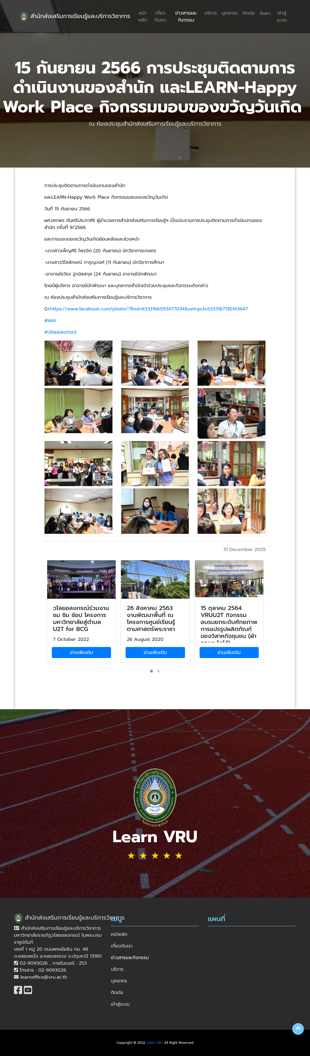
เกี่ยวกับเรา (160, 17)
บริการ (210, 13)
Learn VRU (155, 1042)
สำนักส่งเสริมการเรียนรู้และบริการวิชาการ (75, 17)
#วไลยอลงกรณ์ (60, 332)
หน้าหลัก (142, 17)
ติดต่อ (248, 13)
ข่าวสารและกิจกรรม (186, 17)
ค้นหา (265, 13)
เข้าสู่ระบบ (282, 17)
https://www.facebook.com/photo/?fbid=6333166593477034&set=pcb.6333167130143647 (149, 308)
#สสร (50, 320)
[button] (151, 671)
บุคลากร (230, 13)
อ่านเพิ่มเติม (81, 652)
